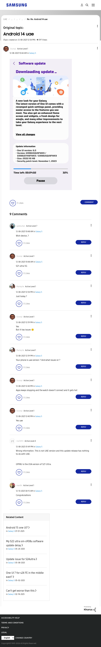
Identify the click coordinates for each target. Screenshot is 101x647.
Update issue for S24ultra (20, 559)
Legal (4, 632)
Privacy (5, 628)
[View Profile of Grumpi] (13, 49)
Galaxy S (32, 53)
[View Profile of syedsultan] (20, 226)
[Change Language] (7, 638)
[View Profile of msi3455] (20, 441)
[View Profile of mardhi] (19, 485)
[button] (93, 48)
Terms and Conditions (12, 623)
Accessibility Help (10, 618)
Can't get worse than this (20, 590)
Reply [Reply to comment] (83, 242)
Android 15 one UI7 (17, 527)
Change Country (24, 638)
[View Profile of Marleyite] (20, 286)
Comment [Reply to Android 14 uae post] (89, 202)
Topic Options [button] (93, 26)
